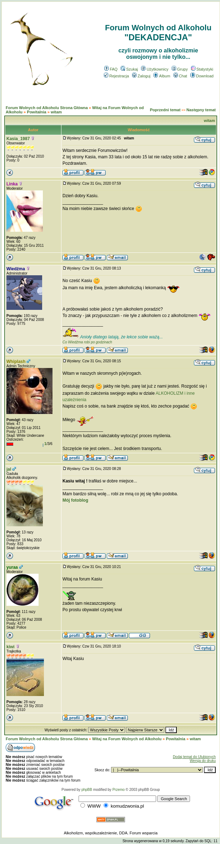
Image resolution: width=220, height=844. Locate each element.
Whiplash (15, 361)
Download (202, 76)
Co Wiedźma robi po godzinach (87, 342)
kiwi (10, 646)
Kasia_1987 (18, 138)
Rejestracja (116, 76)
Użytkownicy (154, 69)
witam (56, 112)
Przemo (118, 790)
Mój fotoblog (75, 500)
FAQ (111, 69)
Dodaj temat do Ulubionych (194, 757)
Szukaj (129, 69)
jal (8, 469)
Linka (12, 183)
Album (162, 76)
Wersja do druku (203, 761)
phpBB (86, 790)
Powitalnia (36, 112)
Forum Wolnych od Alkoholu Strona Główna (47, 108)
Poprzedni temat (165, 110)
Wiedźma (15, 268)
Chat (180, 76)
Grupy (180, 69)
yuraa (12, 567)
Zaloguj (141, 76)
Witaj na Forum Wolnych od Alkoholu (126, 739)
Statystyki (202, 69)
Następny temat (201, 110)
